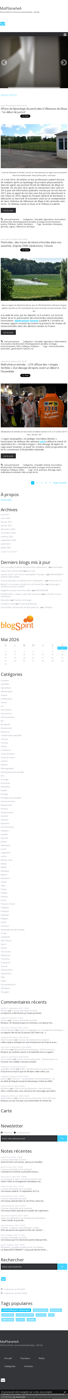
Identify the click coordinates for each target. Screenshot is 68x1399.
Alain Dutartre (7, 1039)
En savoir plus (19, 1396)
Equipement (6, 805)
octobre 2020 (7, 536)
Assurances (6, 713)
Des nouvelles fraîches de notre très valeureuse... (24, 567)
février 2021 (6, 522)
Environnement (53, 221)
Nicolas (4, 1010)
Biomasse (5, 732)
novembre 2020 (8, 533)
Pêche (4, 889)
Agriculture (49, 219)
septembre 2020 (8, 540)
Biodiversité (6, 221)
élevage (52, 469)
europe (20, 1319)
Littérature (6, 845)
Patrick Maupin (8, 1030)
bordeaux (41, 1314)
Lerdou (4, 1020)
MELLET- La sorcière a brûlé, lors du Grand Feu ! (23, 584)
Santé (20, 224)
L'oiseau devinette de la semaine (33, 1039)
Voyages (5, 992)
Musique (5, 871)
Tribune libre (7, 970)
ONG (18, 346)
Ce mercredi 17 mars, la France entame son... (22, 1179)
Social (3, 933)
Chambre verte (8, 603)
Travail (4, 966)
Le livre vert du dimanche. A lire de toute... (32, 1088)
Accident (5, 680)
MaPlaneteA (10, 8)
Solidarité (5, 937)
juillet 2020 (6, 547)
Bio (2, 721)
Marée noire (6, 860)
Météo (4, 867)
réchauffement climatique (16, 1310)
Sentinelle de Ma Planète (12, 930)
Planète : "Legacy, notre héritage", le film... (20, 1227)
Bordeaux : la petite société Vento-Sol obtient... (23, 1247)
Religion (4, 918)
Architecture (6, 699)
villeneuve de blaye (25, 226)
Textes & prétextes (28, 603)
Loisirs (4, 856)
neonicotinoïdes (56, 346)
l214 (36, 469)
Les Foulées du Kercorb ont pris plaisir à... (20, 607)
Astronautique (7, 717)
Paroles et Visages (23, 600)
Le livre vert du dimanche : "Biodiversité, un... (38, 1059)
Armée (4, 702)
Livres (3, 849)
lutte (24, 472)
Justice (4, 224)
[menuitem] (8, 1358)
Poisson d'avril (8, 904)
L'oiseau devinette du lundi (24, 1010)
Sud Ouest (6, 951)
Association (60, 219)
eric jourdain (7, 1059)
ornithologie (7, 1314)
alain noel (7, 1319)
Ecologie (41, 221)
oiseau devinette (25, 1314)
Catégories (9, 1366)
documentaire (40, 1310)
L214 (42, 441)
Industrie (5, 823)
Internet (4, 838)
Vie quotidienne (8, 984)
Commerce (6, 750)
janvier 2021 (6, 525)
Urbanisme (6, 973)
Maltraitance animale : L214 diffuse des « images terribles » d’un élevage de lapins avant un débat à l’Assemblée (30, 368)
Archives (28, 1366)
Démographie (7, 768)
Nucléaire (5, 878)
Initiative (5, 469)
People (4, 893)
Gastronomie (7, 812)
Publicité (5, 915)
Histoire (4, 816)
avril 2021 (5, 514)
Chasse (4, 739)
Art (2, 706)
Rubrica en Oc (55, 580)
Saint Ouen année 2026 (12, 570)
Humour (4, 820)
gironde (4, 226)
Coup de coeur (8, 757)
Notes (42, 1358)
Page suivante (60, 482)
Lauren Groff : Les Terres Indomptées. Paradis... (23, 574)
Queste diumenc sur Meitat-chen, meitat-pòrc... (23, 580)
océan (4, 882)
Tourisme (5, 959)
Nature (4, 875)
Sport (3, 944)
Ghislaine (5, 1049)
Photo (3, 900)
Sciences (5, 926)
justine (4, 1078)
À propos (25, 1358)
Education (5, 787)
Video (21, 469)
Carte (6, 1111)
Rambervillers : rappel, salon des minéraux (21, 594)
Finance (4, 809)
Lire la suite (8, 210)
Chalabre (48, 607)
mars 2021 (5, 518)
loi (32, 348)
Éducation (5, 600)
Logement (5, 852)
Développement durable (24, 221)
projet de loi (32, 472)
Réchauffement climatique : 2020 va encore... (35, 1049)
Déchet (4, 765)
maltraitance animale (11, 472)
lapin (58, 469)
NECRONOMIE (41, 590)
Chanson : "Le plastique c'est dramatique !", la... (33, 1078)
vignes (12, 226)
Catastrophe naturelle (11, 735)
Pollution (12, 224)
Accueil (8, 1358)
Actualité (39, 219)
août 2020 (5, 544)
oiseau (31, 1319)
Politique (26, 346)
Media (4, 864)
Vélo (3, 977)
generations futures (20, 348)
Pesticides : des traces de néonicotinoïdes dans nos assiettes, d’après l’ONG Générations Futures (31, 244)
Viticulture (28, 224)
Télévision (5, 955)
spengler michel (8, 1069)
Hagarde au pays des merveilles (16, 590)
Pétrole (4, 896)
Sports (4, 948)
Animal (47, 465)
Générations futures (26, 320)
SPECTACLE (6, 941)
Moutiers (5, 1088)
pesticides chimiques (52, 224)
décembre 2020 (8, 529)
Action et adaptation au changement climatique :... (42, 1030)
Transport (5, 962)
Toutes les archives (9, 552)
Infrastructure (7, 827)
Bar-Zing (31, 570)
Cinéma (4, 743)
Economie (5, 783)
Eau (2, 776)
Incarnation (57, 567)
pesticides (5, 348)
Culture (4, 761)
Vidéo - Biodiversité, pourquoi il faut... (37, 1069)
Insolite (4, 834)
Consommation (8, 754)
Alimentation (60, 341)
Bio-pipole (5, 724)
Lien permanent (10, 219)
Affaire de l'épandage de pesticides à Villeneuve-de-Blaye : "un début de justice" (34, 110)
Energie (4, 794)
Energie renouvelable (11, 798)
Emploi (4, 790)
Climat (4, 746)
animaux (43, 469)
